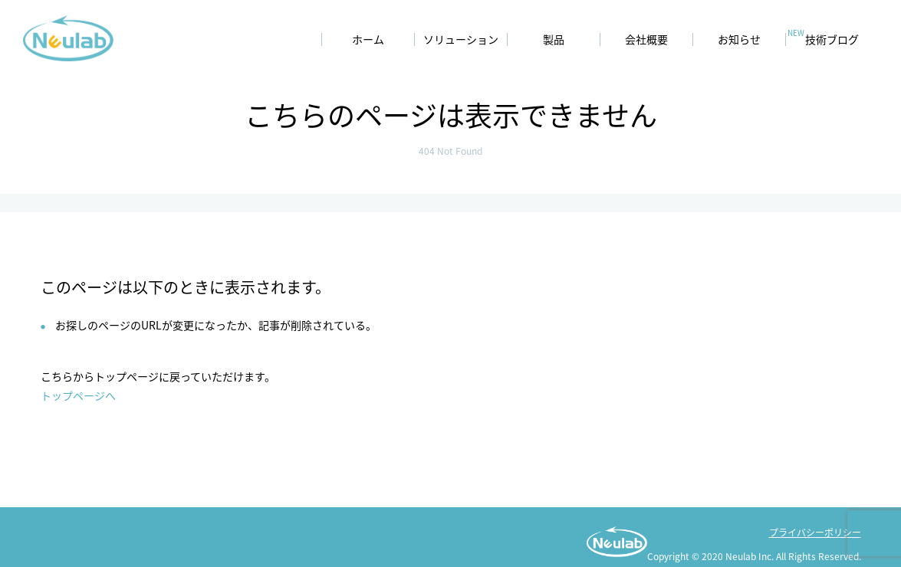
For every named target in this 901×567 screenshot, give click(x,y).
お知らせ (739, 39)
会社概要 (646, 39)
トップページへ (78, 395)
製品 (553, 39)
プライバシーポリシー (815, 532)
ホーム (368, 39)
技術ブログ (832, 39)
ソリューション (460, 39)
